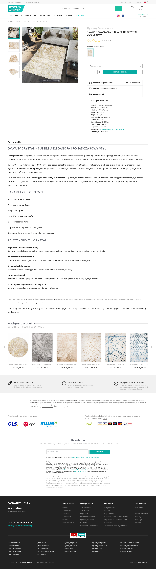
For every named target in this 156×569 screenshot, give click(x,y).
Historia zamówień (141, 513)
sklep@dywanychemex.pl (54, 487)
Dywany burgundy (98, 543)
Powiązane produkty (21, 323)
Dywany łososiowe (14, 548)
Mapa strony (109, 513)
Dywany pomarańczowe (45, 551)
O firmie (123, 2)
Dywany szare (97, 551)
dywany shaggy (34, 402)
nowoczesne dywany (71, 400)
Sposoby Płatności (87, 519)
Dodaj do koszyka (120, 72)
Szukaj (106, 8)
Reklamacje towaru (87, 516)
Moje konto (118, 10)
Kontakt (138, 2)
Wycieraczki (44, 16)
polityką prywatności (80, 471)
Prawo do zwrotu (32, 2)
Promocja (138, 519)
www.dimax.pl (143, 562)
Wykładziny (30, 16)
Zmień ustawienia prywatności (115, 525)
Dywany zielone (13, 554)
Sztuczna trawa (68, 522)
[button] (115, 66)
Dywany (18, 16)
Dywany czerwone (42, 545)
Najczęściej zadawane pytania (115, 519)
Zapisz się (102, 452)
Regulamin (84, 513)
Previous (16, 80)
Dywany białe (41, 543)
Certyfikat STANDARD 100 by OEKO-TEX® (112, 129)
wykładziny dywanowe (47, 407)
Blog (130, 2)
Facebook (123, 16)
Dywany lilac (68, 548)
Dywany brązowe (70, 543)
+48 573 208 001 (142, 17)
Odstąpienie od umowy (89, 525)
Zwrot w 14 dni (75, 382)
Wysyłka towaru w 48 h (132, 382)
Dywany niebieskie (14, 551)
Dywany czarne (13, 545)
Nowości (80, 16)
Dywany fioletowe (70, 545)
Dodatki (68, 16)
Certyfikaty (108, 522)
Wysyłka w (15, 2)
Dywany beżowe (14, 543)
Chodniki (58, 16)
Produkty (138, 516)
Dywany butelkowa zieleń (129, 543)
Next (11, 80)
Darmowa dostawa (24, 382)
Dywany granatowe (99, 545)
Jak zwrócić (84, 510)
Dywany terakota (126, 551)
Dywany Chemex (16, 8)
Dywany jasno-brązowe (129, 545)
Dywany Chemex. (26, 562)
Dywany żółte (97, 548)
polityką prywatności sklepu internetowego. (85, 457)
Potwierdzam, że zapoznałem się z (72, 457)
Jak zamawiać (98, 94)
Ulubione (128, 10)
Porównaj (137, 10)
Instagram (118, 16)
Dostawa (83, 522)
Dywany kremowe (42, 548)
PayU (105, 418)
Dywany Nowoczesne (39, 21)
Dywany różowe (70, 551)
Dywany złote (41, 554)
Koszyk (146, 10)
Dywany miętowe (126, 548)
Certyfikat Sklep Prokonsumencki (116, 516)
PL (147, 2)
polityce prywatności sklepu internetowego (76, 470)
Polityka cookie (109, 507)
